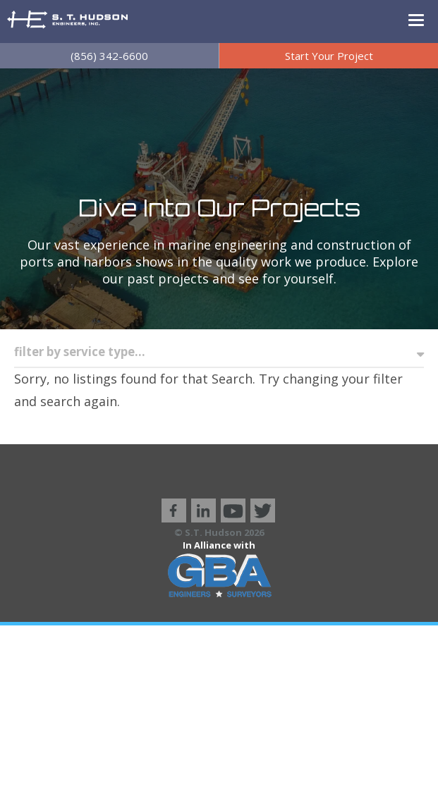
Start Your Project (329, 56)
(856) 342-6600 (109, 56)
